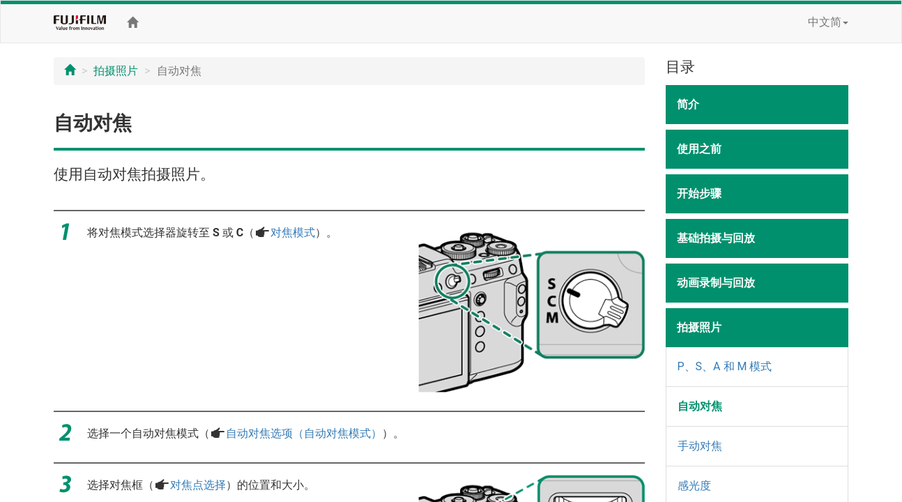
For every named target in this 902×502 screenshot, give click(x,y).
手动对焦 (700, 445)
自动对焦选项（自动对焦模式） (304, 433)
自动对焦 (700, 406)
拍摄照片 (115, 70)
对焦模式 (292, 232)
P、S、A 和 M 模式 (725, 366)
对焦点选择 (198, 485)
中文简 (828, 22)
